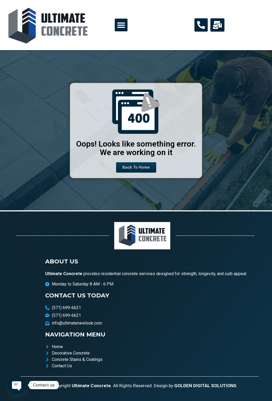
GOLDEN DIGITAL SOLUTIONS (205, 385)
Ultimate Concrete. (92, 385)
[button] (121, 25)
